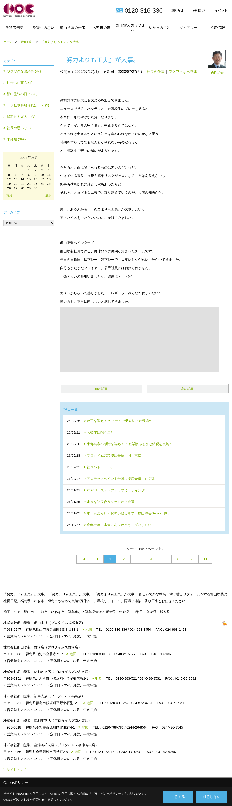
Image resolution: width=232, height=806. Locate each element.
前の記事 (101, 389)
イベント (221, 10)
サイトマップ (16, 769)
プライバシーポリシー (106, 793)
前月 (9, 195)
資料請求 (199, 10)
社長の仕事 (156, 72)
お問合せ (177, 10)
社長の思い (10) (19, 128)
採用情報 (217, 27)
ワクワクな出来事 (182, 72)
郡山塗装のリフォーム (130, 27)
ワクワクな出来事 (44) (24, 71)
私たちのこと (159, 27)
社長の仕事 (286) (20, 82)
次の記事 (187, 389)
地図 (88, 629)
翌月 (48, 195)
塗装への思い (43, 27)
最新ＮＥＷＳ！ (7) (21, 116)
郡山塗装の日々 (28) (22, 94)
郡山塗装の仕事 (72, 27)
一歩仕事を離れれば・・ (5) (28, 105)
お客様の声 (101, 27)
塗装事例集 (14, 27)
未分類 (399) (16, 139)
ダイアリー (188, 27)
